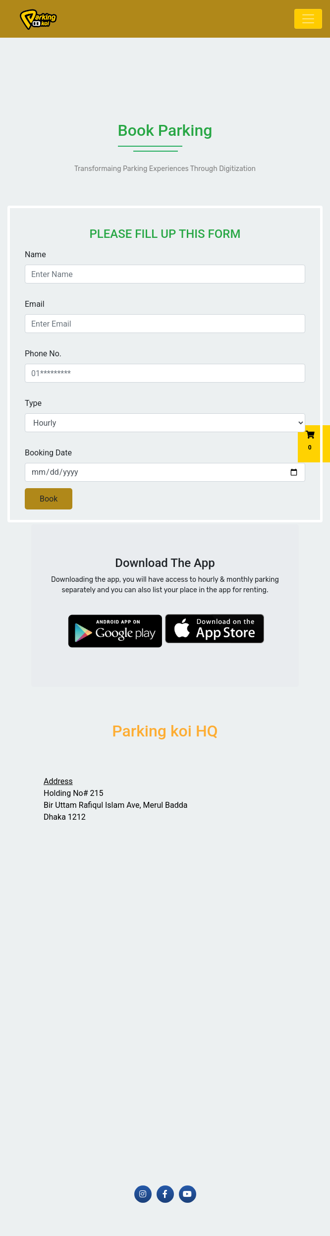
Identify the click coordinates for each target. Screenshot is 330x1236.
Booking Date (48, 452)
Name (35, 254)
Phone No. (43, 353)
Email (35, 304)
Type (33, 403)
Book (48, 499)
